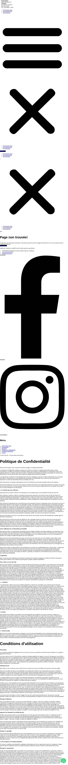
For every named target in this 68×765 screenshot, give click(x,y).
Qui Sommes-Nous (7, 10)
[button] (32, 79)
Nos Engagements (7, 11)
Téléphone (3, 3)
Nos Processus (6, 12)
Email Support (4, 0)
